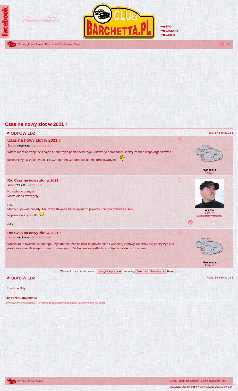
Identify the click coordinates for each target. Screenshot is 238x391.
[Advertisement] (119, 84)
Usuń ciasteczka (188, 380)
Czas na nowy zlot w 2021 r (36, 124)
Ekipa (173, 380)
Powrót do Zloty (16, 288)
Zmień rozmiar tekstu (228, 44)
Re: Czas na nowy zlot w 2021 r (34, 180)
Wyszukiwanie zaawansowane (40, 20)
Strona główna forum (30, 44)
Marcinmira (23, 145)
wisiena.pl (226, 386)
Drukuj (222, 44)
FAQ (168, 26)
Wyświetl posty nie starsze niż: (91, 271)
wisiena (21, 185)
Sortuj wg (135, 271)
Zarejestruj (172, 30)
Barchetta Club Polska (58, 44)
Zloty (77, 44)
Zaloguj (170, 35)
